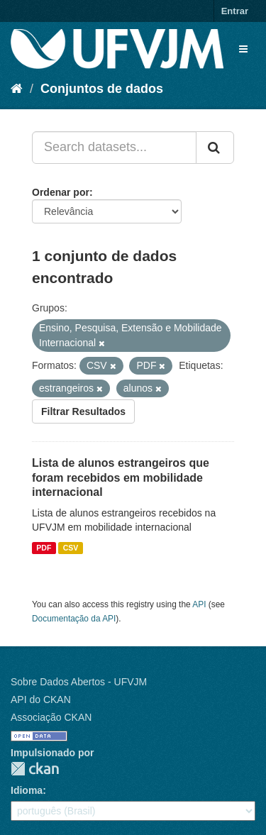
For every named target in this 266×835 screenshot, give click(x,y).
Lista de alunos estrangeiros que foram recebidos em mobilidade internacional (120, 478)
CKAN (35, 768)
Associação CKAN (51, 717)
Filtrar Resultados (83, 411)
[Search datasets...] (114, 147)
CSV (71, 547)
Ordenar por (60, 192)
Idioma (27, 790)
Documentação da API (74, 619)
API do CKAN (41, 699)
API (199, 604)
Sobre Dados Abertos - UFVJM (79, 681)
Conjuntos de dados (101, 89)
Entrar (234, 11)
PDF (43, 547)
